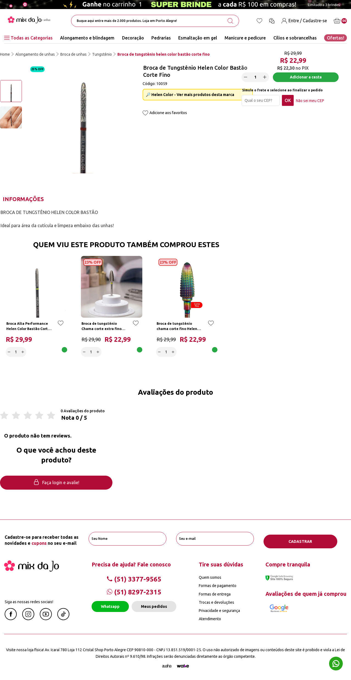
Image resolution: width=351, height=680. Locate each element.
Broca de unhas (73, 54)
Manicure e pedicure (245, 37)
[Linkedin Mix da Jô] (63, 616)
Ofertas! (335, 37)
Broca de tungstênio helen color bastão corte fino (163, 54)
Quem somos (210, 576)
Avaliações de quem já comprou (305, 592)
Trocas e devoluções (216, 601)
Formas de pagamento (217, 584)
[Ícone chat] (271, 21)
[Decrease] (248, 79)
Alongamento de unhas (35, 54)
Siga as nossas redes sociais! (29, 600)
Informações (23, 199)
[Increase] (267, 79)
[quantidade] (257, 79)
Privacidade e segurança (219, 609)
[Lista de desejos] (259, 21)
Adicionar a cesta (307, 79)
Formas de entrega (215, 592)
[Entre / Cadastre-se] (304, 21)
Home (5, 54)
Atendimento (210, 617)
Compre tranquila (287, 563)
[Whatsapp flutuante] (336, 664)
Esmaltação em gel (197, 37)
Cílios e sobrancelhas (295, 37)
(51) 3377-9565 (134, 577)
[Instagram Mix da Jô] (28, 616)
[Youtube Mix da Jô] (46, 616)
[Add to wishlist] (145, 113)
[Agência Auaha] (166, 664)
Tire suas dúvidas (221, 563)
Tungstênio (102, 54)
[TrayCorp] (183, 664)
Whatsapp (110, 605)
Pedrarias (161, 37)
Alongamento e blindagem (87, 37)
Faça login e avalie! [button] (56, 484)
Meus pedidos (154, 605)
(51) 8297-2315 (134, 590)
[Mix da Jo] (31, 568)
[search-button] (230, 21)
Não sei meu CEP (312, 103)
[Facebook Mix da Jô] (11, 616)
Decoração (133, 37)
